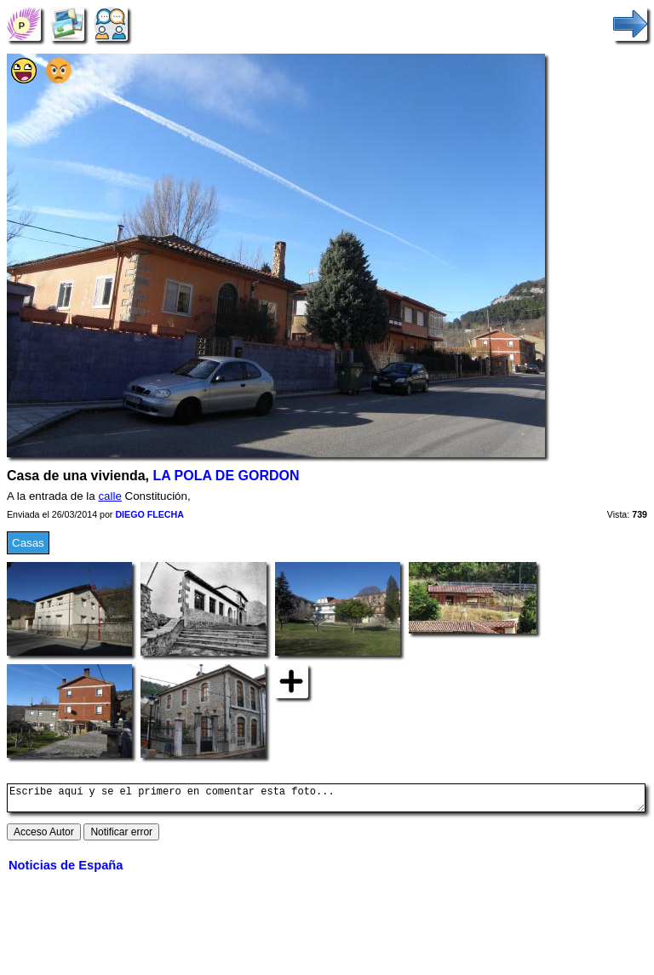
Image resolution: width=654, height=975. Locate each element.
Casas (28, 542)
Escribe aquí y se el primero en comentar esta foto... (326, 800)
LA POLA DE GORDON (225, 475)
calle (109, 496)
